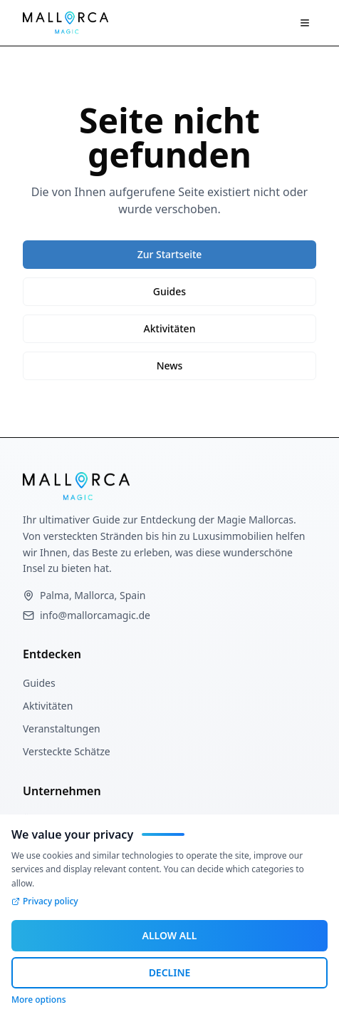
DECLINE (170, 972)
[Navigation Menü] (304, 22)
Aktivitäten (170, 328)
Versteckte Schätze (66, 751)
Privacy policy (44, 901)
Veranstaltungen (61, 728)
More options (38, 1000)
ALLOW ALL (169, 935)
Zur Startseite (169, 254)
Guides (169, 291)
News (170, 365)
